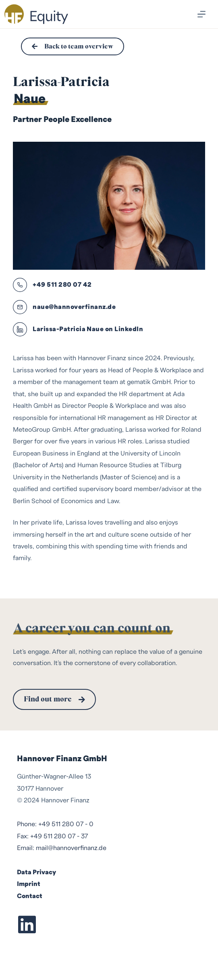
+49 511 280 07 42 (62, 284)
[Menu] (201, 14)
